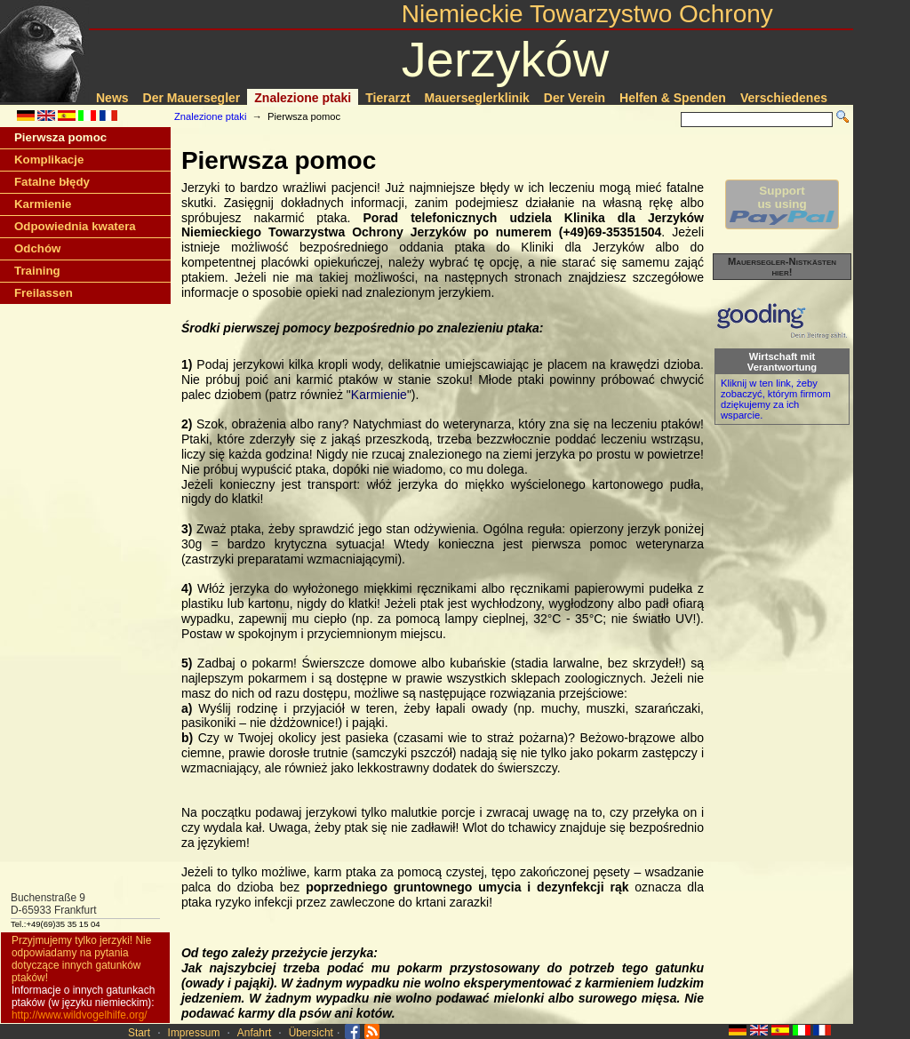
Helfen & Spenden (672, 98)
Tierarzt (387, 98)
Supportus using (782, 204)
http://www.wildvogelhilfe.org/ (80, 1015)
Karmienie (42, 204)
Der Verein (574, 98)
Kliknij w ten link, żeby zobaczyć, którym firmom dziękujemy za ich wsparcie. (776, 399)
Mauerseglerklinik (477, 98)
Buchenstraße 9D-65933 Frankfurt (54, 903)
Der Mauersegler (192, 98)
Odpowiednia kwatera (75, 226)
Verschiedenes (783, 98)
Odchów (37, 248)
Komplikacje (49, 159)
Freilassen (43, 293)
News (112, 98)
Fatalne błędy (52, 181)
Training (37, 270)
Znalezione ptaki (302, 98)
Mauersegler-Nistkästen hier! (782, 266)
